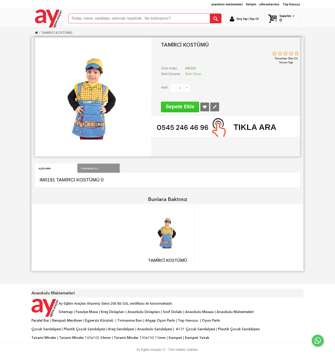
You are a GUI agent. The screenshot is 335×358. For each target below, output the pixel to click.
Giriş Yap (242, 18)
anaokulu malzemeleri (227, 4)
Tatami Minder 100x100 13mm (140, 338)
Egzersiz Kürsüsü (99, 320)
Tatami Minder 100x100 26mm (85, 338)
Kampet (175, 338)
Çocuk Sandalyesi (46, 329)
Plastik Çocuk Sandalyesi (84, 329)
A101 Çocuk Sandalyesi (195, 329)
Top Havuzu (291, 4)
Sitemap (66, 312)
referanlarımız (269, 4)
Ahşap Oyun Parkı (160, 320)
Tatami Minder (43, 338)
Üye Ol (254, 18)
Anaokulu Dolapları (143, 312)
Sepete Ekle (180, 106)
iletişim (251, 4)
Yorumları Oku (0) (286, 58)
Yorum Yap (286, 62)
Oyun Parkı (211, 320)
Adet (164, 87)
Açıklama (45, 168)
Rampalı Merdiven (67, 320)
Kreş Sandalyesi (121, 329)
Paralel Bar (40, 320)
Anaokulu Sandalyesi (154, 329)
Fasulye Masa (87, 312)
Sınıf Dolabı (172, 312)
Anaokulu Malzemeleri (235, 312)
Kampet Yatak (197, 338)
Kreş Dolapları (112, 312)
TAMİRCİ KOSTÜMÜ (56, 32)
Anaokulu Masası (199, 312)
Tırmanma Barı (129, 320)
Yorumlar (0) (89, 168)
